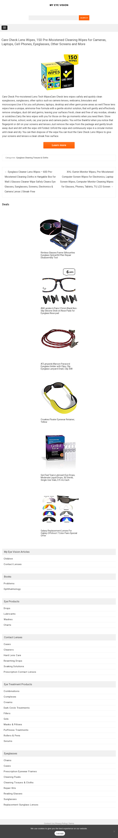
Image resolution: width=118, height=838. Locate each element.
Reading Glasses (13, 793)
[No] (114, 831)
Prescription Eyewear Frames (20, 771)
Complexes (10, 696)
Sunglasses (10, 799)
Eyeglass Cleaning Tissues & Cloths (32, 158)
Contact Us (49, 823)
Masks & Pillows (13, 724)
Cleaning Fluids (12, 777)
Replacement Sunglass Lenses (21, 804)
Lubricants (10, 613)
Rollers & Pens (12, 735)
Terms (71, 823)
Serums (8, 741)
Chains (7, 760)
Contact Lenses (13, 564)
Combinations (12, 691)
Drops (7, 608)
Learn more (59, 145)
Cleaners (9, 649)
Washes (8, 619)
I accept (59, 833)
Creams (8, 702)
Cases (7, 644)
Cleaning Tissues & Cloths (19, 782)
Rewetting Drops (13, 660)
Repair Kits (10, 788)
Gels (6, 719)
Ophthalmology (12, 589)
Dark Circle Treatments (17, 707)
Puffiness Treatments (16, 730)
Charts (7, 625)
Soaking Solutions (14, 666)
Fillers (7, 713)
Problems (9, 583)
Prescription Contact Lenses (20, 672)
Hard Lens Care (12, 655)
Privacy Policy (61, 823)
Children (8, 558)
